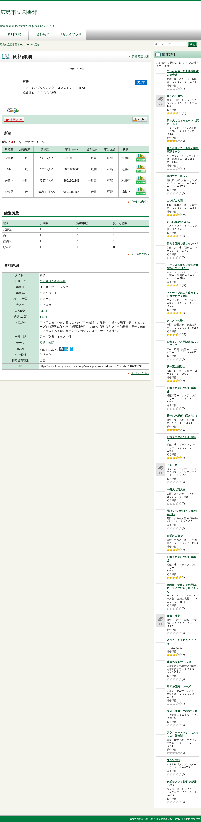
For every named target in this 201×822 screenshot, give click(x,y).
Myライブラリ (71, 34)
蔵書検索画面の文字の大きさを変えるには (27, 26)
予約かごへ (16, 119)
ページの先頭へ (140, 201)
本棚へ (142, 119)
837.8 (43, 310)
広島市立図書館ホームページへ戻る (19, 44)
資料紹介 (42, 34)
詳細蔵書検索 (140, 56)
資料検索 (14, 34)
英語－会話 (47, 342)
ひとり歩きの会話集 (53, 281)
